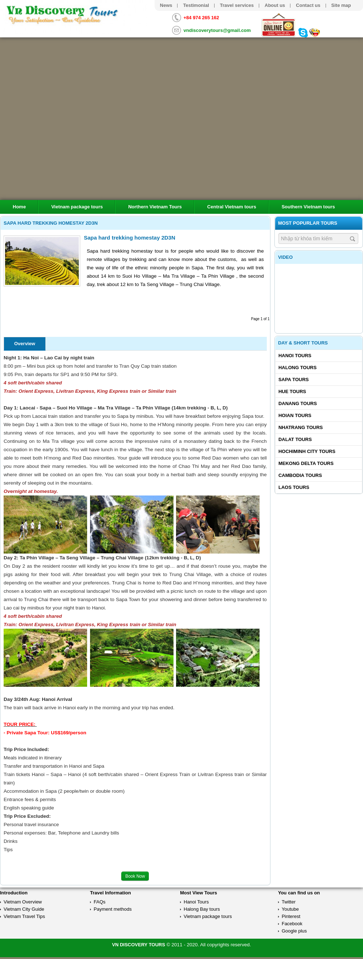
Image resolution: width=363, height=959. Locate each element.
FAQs (100, 902)
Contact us (308, 5)
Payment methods (113, 909)
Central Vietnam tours (231, 206)
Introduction (14, 892)
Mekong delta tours (306, 463)
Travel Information (110, 892)
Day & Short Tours (303, 343)
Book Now (135, 876)
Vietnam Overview (23, 902)
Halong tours (297, 367)
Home (19, 206)
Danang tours (297, 403)
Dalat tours (295, 439)
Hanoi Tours (294, 355)
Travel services (237, 5)
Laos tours (293, 487)
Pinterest (291, 916)
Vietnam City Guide (24, 909)
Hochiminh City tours (306, 451)
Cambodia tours (300, 475)
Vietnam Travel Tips (24, 916)
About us (275, 5)
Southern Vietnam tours (308, 206)
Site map (341, 5)
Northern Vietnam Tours (155, 206)
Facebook (292, 923)
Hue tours (292, 391)
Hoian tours (294, 415)
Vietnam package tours (77, 206)
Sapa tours (293, 379)
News (166, 5)
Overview (24, 343)
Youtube (290, 909)
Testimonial (196, 5)
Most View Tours (198, 892)
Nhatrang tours (300, 427)
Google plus (294, 931)
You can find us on (299, 892)
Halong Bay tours (202, 909)
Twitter (288, 902)
